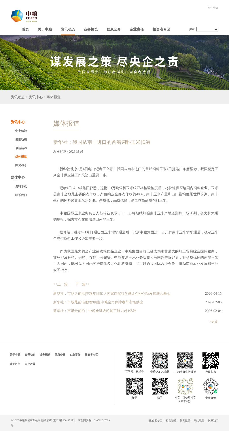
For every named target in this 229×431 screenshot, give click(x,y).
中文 (215, 7)
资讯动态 (68, 29)
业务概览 (91, 29)
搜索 (192, 29)
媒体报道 (54, 97)
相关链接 (171, 420)
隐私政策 (185, 420)
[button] (45, 28)
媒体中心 (18, 177)
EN (209, 7)
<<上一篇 (60, 284)
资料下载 (21, 186)
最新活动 (21, 148)
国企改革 (30, 364)
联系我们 (21, 195)
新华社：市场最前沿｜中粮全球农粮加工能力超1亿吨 (94, 311)
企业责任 (137, 29)
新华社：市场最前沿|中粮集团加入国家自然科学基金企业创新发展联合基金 (111, 293)
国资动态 (21, 165)
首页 (25, 29)
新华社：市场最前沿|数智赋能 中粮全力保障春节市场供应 (98, 302)
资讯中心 (36, 97)
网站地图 (199, 420)
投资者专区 (161, 29)
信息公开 (114, 29)
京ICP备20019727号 (64, 420)
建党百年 (15, 364)
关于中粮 (45, 29)
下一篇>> (82, 284)
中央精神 (21, 131)
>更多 (213, 321)
